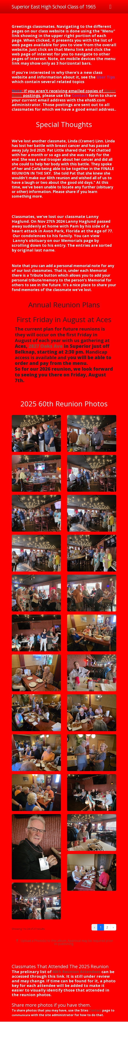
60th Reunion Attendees (76, 971)
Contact (80, 95)
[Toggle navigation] (110, 6)
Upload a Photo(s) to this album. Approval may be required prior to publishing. (64, 942)
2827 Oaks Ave (45, 346)
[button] (36, 433)
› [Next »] (113, 927)
